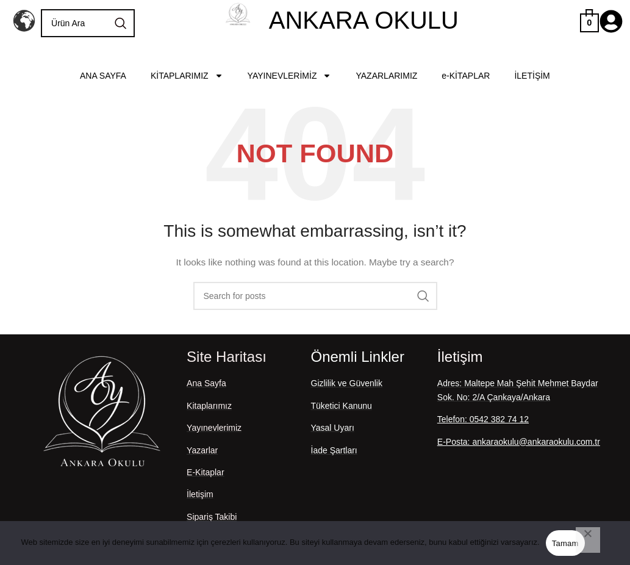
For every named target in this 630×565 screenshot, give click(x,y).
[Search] (88, 23)
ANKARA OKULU (364, 20)
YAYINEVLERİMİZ (290, 75)
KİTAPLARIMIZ (187, 75)
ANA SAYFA (103, 76)
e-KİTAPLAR (466, 76)
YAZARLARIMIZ (386, 76)
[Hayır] (588, 540)
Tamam (565, 543)
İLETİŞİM (531, 76)
